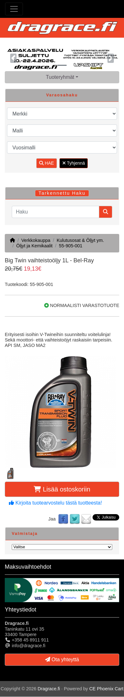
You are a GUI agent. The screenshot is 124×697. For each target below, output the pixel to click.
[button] (13, 58)
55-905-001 (70, 245)
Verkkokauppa (35, 240)
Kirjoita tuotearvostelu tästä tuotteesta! (55, 503)
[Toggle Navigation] (14, 9)
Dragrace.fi (49, 688)
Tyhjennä (73, 163)
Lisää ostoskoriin (62, 489)
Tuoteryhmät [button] (60, 77)
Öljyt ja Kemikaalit (34, 245)
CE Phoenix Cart (106, 688)
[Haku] (55, 212)
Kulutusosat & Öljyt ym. (80, 240)
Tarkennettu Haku (62, 193)
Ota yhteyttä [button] (62, 659)
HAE (46, 163)
